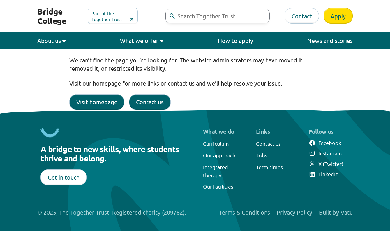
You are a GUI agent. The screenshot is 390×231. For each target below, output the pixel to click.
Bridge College (51, 16)
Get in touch (64, 177)
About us (49, 40)
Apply (338, 16)
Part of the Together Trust (106, 16)
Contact (302, 16)
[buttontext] (172, 16)
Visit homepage (96, 101)
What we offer (139, 40)
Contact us (150, 101)
